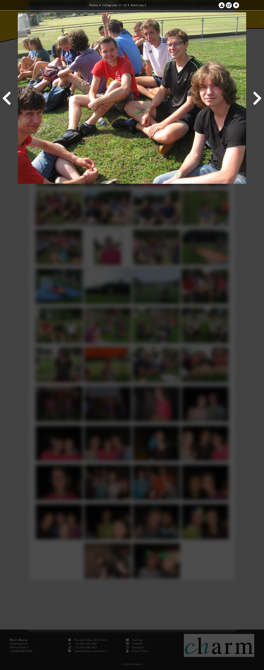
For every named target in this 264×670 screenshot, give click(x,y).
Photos (93, 5)
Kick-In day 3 (138, 5)
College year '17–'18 (114, 5)
